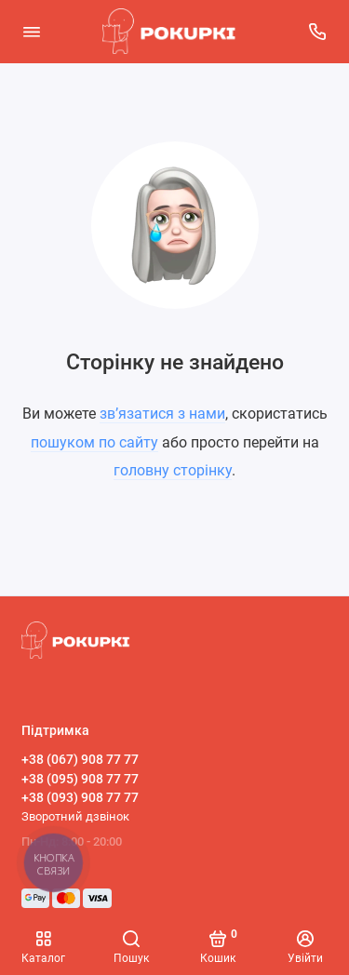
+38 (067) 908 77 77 (80, 759)
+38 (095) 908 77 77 (80, 778)
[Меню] (31, 31)
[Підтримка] (318, 31)
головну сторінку (173, 470)
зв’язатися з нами (162, 413)
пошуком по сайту (94, 442)
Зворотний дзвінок (75, 816)
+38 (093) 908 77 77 (80, 797)
